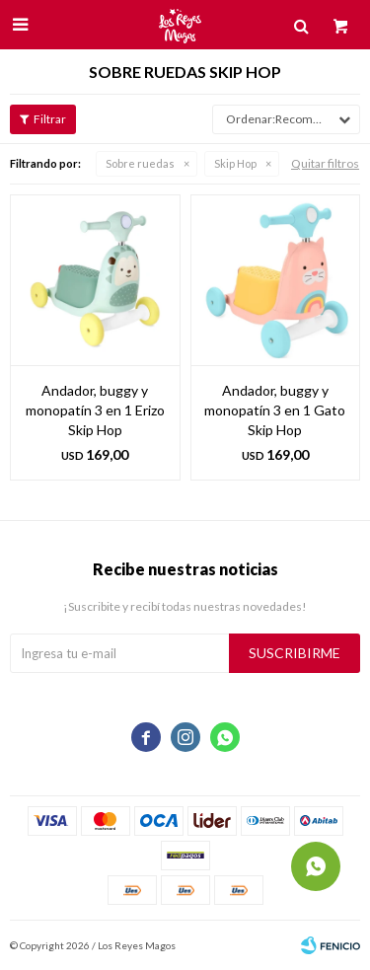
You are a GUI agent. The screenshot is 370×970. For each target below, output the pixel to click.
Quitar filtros (325, 163)
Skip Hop (235, 163)
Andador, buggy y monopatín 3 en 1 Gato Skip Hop (274, 410)
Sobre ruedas (140, 163)
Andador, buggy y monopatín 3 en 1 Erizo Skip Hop (95, 410)
